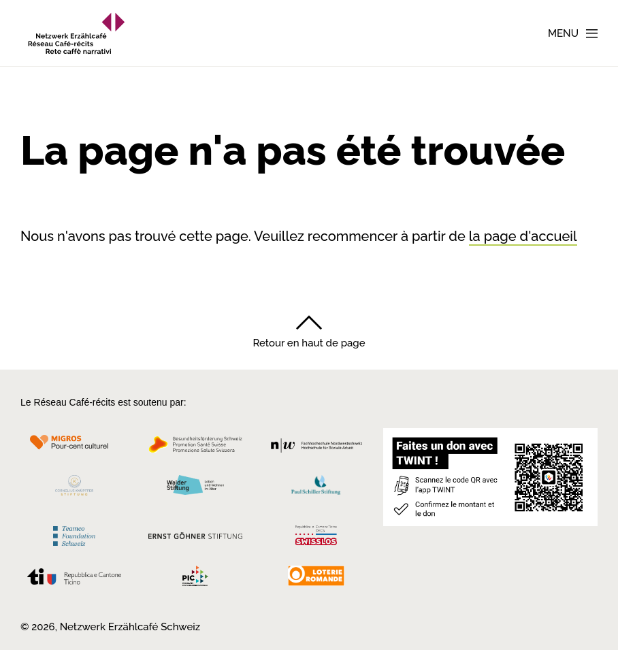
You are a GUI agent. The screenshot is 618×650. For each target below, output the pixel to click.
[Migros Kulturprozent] (74, 448)
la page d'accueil (523, 236)
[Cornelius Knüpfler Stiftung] (74, 488)
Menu (563, 33)
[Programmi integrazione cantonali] (195, 579)
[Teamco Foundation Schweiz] (74, 534)
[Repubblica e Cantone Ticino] (74, 579)
